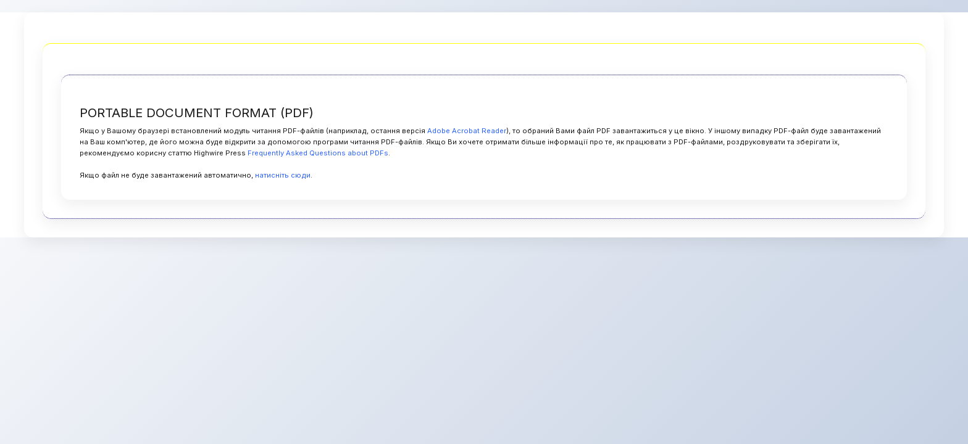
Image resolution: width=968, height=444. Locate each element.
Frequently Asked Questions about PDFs (318, 153)
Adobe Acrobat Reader (466, 130)
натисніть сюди (283, 175)
